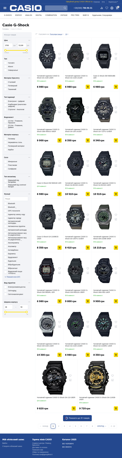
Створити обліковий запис (12, 446)
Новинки (96, 2)
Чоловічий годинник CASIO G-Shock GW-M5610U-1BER (76, 291)
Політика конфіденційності (42, 454)
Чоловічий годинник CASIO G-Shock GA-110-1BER (56, 397)
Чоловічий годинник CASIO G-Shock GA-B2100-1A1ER (76, 184)
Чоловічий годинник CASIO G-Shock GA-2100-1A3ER (76, 345)
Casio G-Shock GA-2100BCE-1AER (48, 238)
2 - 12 (113, 426)
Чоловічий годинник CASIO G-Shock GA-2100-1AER (48, 77)
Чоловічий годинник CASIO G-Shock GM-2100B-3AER (104, 238)
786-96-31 (83, 8)
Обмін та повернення (40, 452)
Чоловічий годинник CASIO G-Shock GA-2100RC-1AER (104, 345)
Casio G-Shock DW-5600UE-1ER (49, 183)
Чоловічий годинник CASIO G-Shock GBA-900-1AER (104, 291)
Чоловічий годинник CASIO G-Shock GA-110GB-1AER (97, 398)
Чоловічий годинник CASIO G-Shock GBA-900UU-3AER (48, 130)
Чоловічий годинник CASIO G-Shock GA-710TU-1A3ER (104, 130)
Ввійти (4, 443)
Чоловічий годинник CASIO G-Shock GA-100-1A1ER (76, 130)
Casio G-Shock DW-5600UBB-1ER (104, 77)
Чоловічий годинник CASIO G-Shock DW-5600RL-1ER (48, 291)
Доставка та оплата (39, 447)
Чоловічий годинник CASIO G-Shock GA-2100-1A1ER (76, 77)
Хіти (103, 2)
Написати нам (37, 450)
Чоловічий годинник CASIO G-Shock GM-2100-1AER (48, 345)
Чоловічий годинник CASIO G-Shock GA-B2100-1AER (104, 184)
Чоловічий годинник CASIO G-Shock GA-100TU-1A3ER (76, 238)
